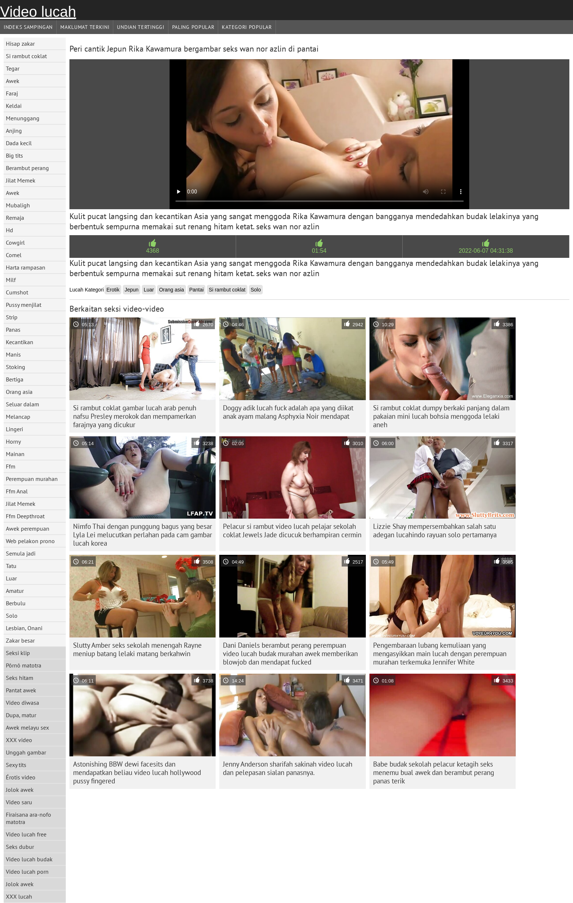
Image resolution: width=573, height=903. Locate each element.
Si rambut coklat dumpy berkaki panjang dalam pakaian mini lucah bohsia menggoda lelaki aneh (441, 416)
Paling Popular (193, 27)
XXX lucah (19, 896)
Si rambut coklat (26, 56)
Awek (12, 80)
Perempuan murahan (32, 478)
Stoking (15, 366)
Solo (12, 615)
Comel (14, 255)
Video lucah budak (29, 859)
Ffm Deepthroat (25, 516)
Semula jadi (20, 553)
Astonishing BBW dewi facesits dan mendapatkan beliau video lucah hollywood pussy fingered (137, 772)
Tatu (11, 565)
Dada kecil (19, 143)
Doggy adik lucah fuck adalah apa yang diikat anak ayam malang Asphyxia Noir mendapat (288, 412)
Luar (11, 578)
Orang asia (19, 391)
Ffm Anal (17, 491)
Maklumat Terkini (84, 27)
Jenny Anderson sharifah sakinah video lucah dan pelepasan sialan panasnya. (287, 768)
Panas (13, 329)
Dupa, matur (21, 715)
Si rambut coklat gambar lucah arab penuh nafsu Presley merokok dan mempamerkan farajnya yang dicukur (134, 416)
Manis (13, 354)
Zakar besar (20, 640)
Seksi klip (18, 652)
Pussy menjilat (23, 304)
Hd (9, 230)
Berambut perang (27, 168)
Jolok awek (20, 789)
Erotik (112, 290)
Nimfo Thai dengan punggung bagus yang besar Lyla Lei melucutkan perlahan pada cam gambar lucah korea (142, 535)
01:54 (319, 251)
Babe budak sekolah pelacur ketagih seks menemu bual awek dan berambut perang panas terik (433, 772)
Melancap (18, 416)
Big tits (14, 155)
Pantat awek (21, 690)
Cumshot (17, 292)
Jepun (131, 290)
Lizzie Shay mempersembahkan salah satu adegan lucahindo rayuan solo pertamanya (435, 530)
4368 (152, 251)
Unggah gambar (26, 752)
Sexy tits (16, 764)
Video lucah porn (27, 871)
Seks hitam (19, 677)
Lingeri (14, 429)
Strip (12, 317)
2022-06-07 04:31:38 (486, 251)
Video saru (19, 802)
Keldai (14, 105)
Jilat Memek (20, 180)
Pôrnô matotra (23, 665)
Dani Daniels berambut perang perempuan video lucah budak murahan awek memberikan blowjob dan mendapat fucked (290, 653)
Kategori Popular (247, 27)
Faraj (12, 93)
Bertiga (14, 379)
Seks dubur (20, 846)
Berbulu (16, 603)
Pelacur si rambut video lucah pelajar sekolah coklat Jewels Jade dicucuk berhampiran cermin (292, 530)
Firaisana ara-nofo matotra (28, 818)
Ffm (10, 466)
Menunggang (22, 118)
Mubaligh (18, 205)
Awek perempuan (27, 528)
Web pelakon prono (30, 541)
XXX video (19, 740)
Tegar (12, 68)
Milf (11, 279)
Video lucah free (26, 834)
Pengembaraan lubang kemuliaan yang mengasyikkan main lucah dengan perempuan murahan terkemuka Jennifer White (439, 653)
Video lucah (38, 12)
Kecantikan (19, 342)
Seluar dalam (22, 404)
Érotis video (20, 777)
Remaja (15, 217)
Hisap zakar (20, 43)
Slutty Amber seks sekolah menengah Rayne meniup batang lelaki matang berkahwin (137, 649)
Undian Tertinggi (140, 27)
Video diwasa (22, 702)
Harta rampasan (25, 267)
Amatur (15, 590)
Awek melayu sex (27, 727)
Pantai (196, 290)
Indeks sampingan (28, 27)
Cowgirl (15, 242)
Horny (13, 441)
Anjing (14, 130)
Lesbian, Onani (24, 628)
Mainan (15, 454)
